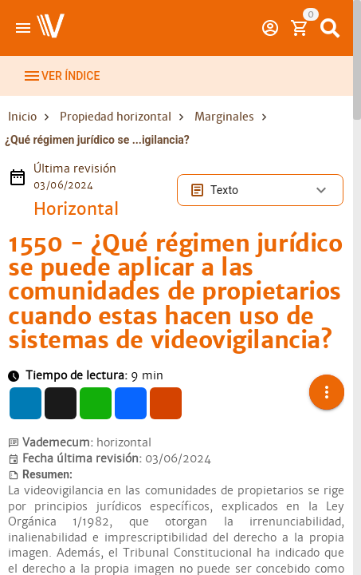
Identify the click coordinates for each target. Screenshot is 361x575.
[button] (326, 382)
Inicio (22, 116)
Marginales (224, 116)
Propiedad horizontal (115, 116)
